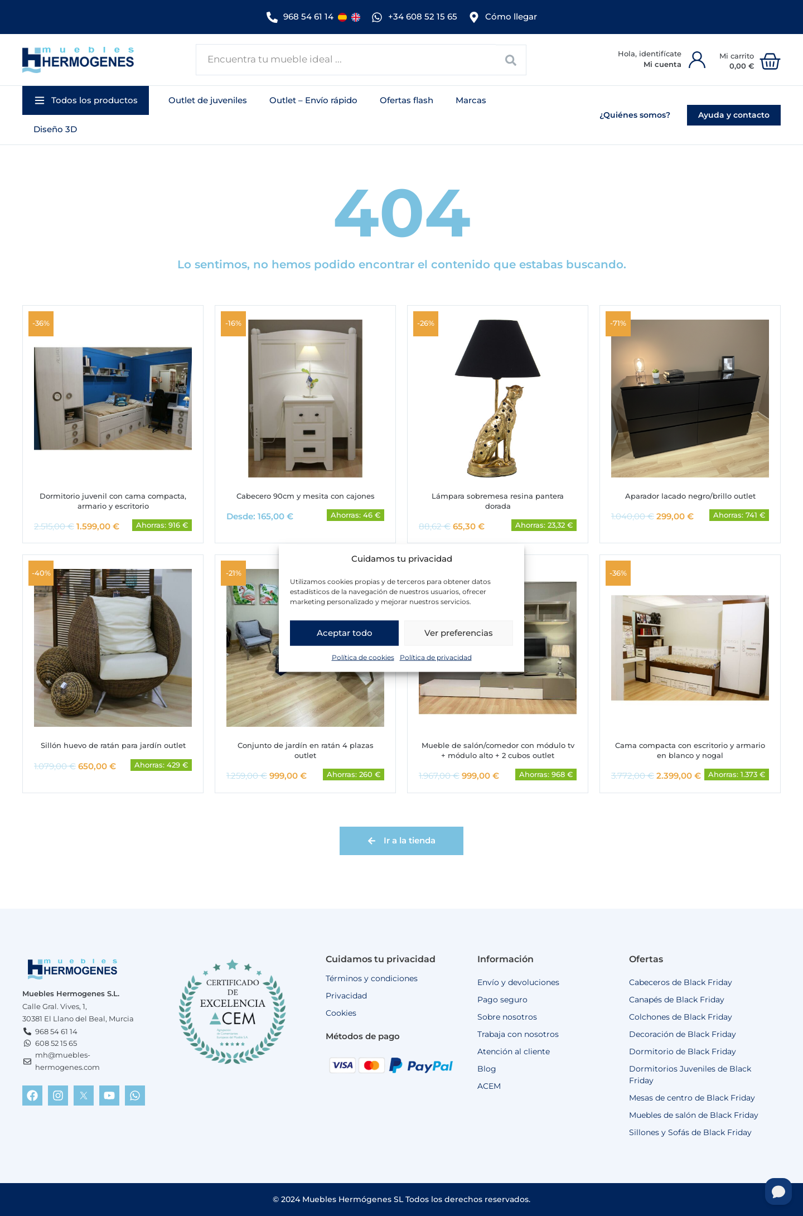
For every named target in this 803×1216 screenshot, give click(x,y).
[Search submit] (511, 56)
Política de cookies (363, 657)
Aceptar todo (345, 633)
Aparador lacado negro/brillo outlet (690, 493)
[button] (85, 97)
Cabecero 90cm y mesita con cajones (305, 493)
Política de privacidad (436, 657)
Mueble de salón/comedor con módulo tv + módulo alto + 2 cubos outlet (498, 749)
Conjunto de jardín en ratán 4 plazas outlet (305, 749)
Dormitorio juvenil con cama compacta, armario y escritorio (113, 498)
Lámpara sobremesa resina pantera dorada (498, 498)
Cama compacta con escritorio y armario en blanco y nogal (690, 749)
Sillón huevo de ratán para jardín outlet (113, 744)
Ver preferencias (458, 633)
